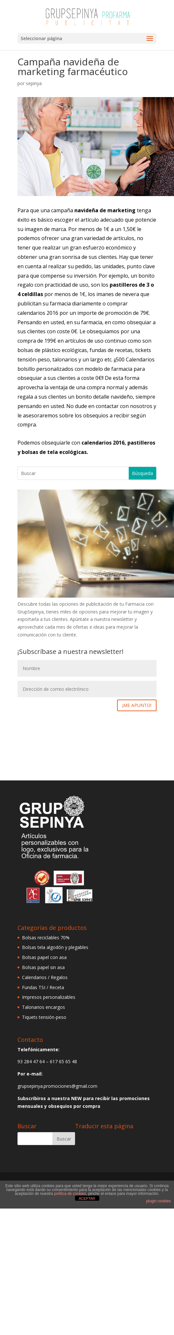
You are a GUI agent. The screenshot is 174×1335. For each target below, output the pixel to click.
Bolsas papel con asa (44, 957)
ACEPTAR (87, 1198)
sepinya (34, 83)
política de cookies (70, 1193)
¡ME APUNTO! (136, 705)
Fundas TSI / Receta (43, 987)
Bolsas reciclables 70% (46, 937)
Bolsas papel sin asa (43, 967)
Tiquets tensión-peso (44, 1017)
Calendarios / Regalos (45, 977)
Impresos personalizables (48, 997)
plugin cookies (158, 1201)
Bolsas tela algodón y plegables (55, 947)
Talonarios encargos (43, 1007)
